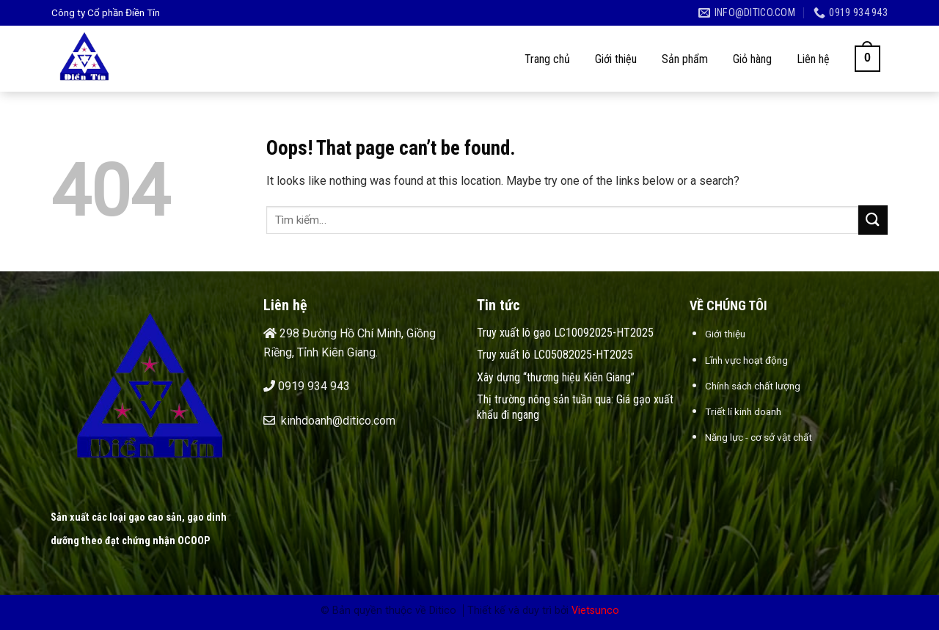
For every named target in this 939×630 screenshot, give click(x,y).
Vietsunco (595, 610)
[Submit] (873, 219)
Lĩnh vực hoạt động (746, 360)
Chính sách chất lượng (752, 386)
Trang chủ (547, 59)
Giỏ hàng (752, 59)
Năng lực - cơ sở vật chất (758, 437)
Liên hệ (813, 59)
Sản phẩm (685, 59)
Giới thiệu (616, 59)
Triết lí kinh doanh (743, 411)
